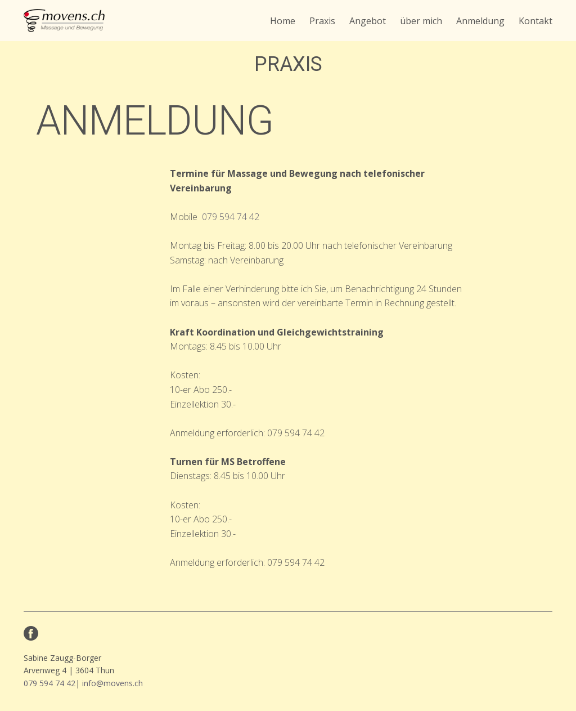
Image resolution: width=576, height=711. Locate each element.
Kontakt (535, 21)
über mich (421, 21)
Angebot (367, 21)
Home (282, 21)
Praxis (322, 21)
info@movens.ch (112, 683)
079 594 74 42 (230, 217)
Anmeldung (480, 21)
